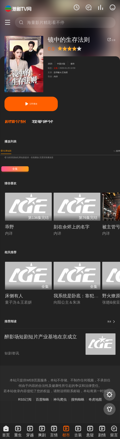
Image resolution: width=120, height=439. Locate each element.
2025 (50, 64)
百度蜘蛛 (42, 399)
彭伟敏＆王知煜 (61, 72)
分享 (111, 40)
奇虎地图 (95, 399)
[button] (18, 121)
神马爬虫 (60, 399)
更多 (111, 321)
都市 (73, 64)
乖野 (9, 226)
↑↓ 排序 (117, 151)
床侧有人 (14, 295)
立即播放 (31, 104)
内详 (56, 76)
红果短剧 (6, 151)
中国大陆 (61, 64)
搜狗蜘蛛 (77, 399)
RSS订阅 (25, 399)
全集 (15, 168)
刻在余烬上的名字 (72, 226)
